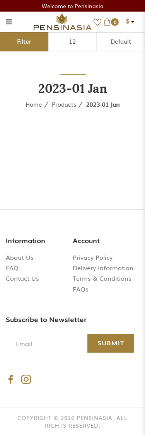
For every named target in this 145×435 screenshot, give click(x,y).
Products (64, 104)
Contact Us (22, 278)
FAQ (12, 267)
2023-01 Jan (102, 104)
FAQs (81, 288)
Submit (110, 342)
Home (34, 104)
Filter (24, 41)
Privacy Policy (93, 257)
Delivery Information (103, 267)
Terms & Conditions (102, 278)
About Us (20, 257)
